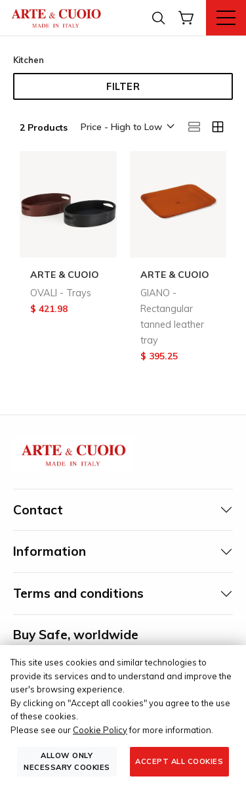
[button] (127, 127)
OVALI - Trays (60, 293)
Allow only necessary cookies (67, 761)
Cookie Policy (100, 730)
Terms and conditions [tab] (78, 593)
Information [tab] (49, 551)
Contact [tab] (38, 510)
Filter (123, 87)
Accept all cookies (179, 761)
